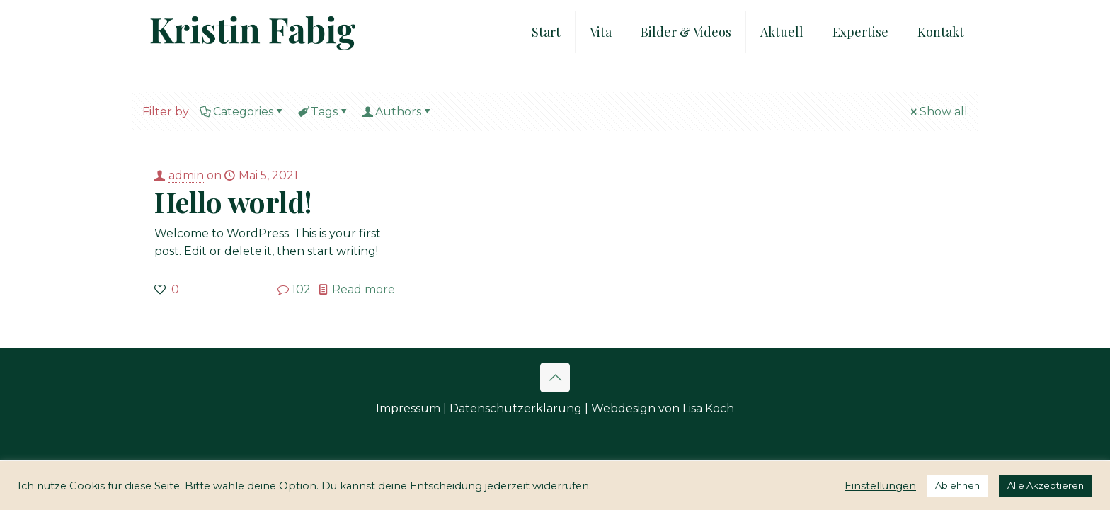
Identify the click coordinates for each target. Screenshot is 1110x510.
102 (301, 289)
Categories (242, 111)
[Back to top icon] (555, 377)
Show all (938, 111)
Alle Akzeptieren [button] (1045, 485)
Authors (397, 111)
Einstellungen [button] (880, 486)
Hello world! (233, 201)
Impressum (408, 408)
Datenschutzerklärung (516, 408)
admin (186, 175)
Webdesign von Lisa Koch (662, 408)
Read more (363, 289)
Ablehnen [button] (957, 485)
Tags (323, 111)
